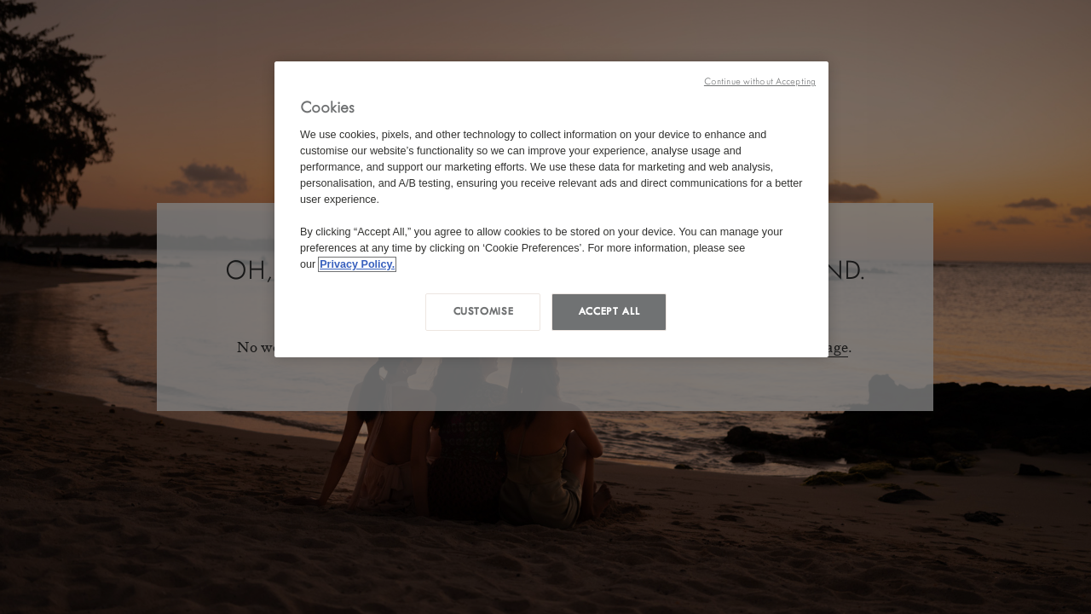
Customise (483, 311)
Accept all (609, 311)
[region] (551, 209)
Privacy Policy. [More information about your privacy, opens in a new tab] (357, 264)
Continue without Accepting (760, 81)
